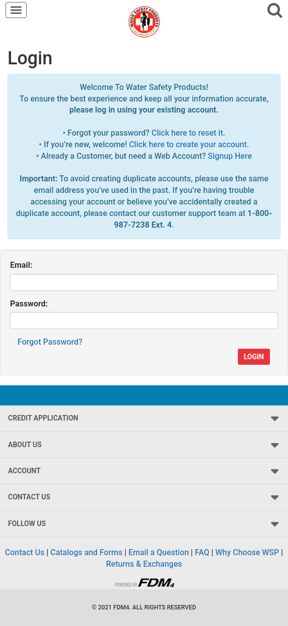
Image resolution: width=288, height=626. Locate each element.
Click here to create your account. (189, 144)
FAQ (202, 552)
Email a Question (158, 552)
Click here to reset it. (188, 133)
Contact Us (25, 552)
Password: (29, 303)
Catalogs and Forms (86, 552)
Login (254, 357)
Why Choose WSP (247, 552)
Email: (21, 265)
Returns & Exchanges (144, 564)
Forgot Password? (50, 342)
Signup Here (230, 156)
